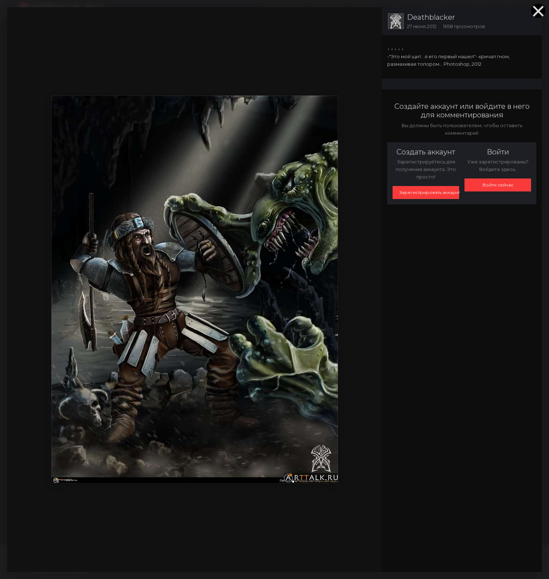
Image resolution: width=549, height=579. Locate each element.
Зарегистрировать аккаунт (429, 192)
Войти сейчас (497, 184)
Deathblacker (431, 17)
